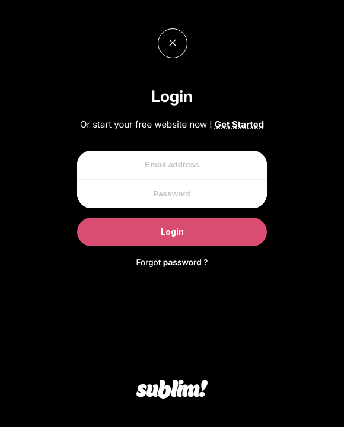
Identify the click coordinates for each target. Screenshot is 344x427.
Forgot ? (172, 262)
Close (172, 43)
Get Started (239, 124)
